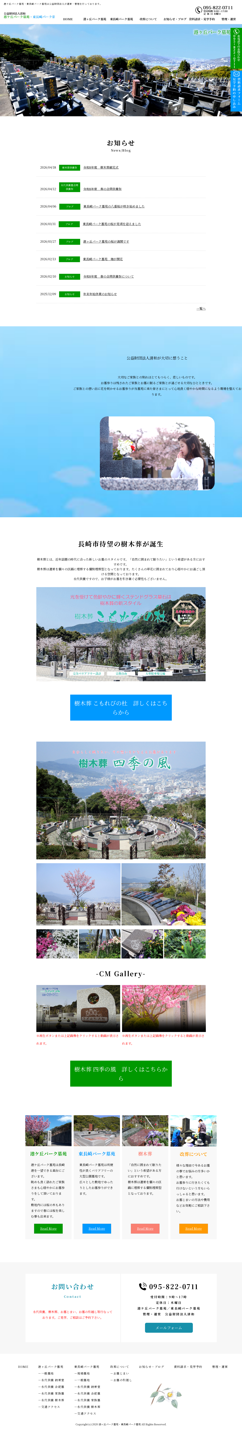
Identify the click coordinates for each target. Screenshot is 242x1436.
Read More (48, 1228)
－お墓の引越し (121, 1380)
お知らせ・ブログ (175, 19)
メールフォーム (169, 1327)
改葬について (148, 19)
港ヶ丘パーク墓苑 (94, 19)
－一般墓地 (46, 1373)
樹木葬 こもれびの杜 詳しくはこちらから (121, 707)
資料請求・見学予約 (202, 19)
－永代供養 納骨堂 (51, 1380)
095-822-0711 (174, 1286)
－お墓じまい (119, 1373)
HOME (68, 19)
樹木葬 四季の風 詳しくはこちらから (121, 1073)
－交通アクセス (49, 1407)
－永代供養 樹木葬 (51, 1400)
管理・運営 (229, 19)
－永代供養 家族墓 (51, 1393)
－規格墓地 (82, 1373)
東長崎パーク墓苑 (121, 19)
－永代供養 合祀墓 (51, 1387)
